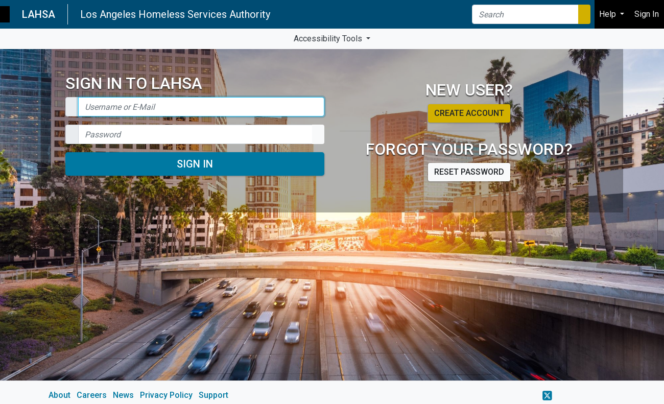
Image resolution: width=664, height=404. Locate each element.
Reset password (469, 172)
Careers (92, 395)
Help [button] (608, 14)
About (59, 395)
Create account (469, 113)
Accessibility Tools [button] (329, 38)
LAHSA (38, 14)
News (123, 395)
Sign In (195, 164)
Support (213, 395)
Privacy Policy (166, 395)
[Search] (525, 14)
